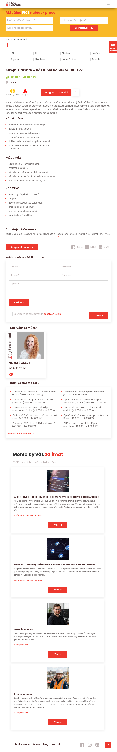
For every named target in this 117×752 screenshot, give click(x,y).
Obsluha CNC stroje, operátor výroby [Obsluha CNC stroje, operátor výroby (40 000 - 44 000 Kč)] (83, 393)
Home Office (69, 59)
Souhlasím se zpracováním (37, 313)
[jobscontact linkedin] (97, 745)
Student (66, 53)
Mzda (9, 39)
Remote (96, 59)
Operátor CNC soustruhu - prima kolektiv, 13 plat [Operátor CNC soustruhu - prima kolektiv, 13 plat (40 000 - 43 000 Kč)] (86, 417)
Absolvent (40, 59)
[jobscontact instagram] (89, 745)
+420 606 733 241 (18, 368)
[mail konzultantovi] (12, 374)
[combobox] (29, 20)
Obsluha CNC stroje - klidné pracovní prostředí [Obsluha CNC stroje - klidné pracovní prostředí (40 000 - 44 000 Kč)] (32, 401)
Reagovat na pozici (56, 92)
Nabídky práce (21, 744)
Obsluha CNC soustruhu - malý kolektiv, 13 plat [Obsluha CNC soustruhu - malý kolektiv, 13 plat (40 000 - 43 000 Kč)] (34, 393)
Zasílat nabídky (113, 47)
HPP (13, 53)
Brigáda (15, 59)
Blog (45, 744)
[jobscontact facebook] (82, 745)
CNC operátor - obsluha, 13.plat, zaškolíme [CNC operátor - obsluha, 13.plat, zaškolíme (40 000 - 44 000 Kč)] (80, 425)
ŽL (36, 53)
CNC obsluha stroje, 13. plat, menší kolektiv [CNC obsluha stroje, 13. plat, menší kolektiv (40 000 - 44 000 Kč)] (82, 409)
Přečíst (57, 524)
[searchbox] (27, 20)
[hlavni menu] (108, 4)
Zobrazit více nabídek (21, 433)
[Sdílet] (77, 247)
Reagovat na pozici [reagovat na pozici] (21, 247)
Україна (96, 53)
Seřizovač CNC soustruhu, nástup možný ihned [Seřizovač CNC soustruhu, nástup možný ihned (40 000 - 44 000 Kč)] (34, 417)
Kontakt (57, 744)
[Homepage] (13, 3)
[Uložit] (103, 247)
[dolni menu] (108, 745)
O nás (36, 744)
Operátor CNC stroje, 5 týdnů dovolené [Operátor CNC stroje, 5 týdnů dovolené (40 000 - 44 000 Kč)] (33, 425)
